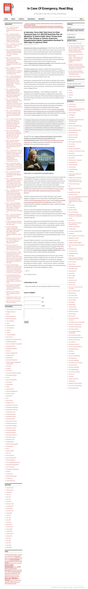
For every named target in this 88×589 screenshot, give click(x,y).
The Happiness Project (74, 349)
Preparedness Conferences (12, 409)
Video (11, 582)
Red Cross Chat (72, 284)
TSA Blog (71, 376)
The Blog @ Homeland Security (76, 337)
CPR (8, 559)
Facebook (20, 561)
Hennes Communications (74, 183)
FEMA (7, 563)
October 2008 (9, 531)
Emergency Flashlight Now (75, 148)
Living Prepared (72, 228)
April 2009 (8, 522)
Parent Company (72, 261)
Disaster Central (72, 128)
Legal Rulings (9, 384)
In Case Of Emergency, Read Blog (50, 8)
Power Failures (9, 400)
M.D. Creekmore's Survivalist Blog (76, 235)
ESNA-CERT (72, 157)
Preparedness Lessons (11, 428)
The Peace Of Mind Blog (74, 355)
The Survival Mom (73, 365)
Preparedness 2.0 (10, 402)
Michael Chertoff (9, 568)
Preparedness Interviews (11, 423)
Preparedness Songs (10, 437)
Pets (7, 398)
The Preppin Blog (72, 358)
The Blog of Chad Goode (74, 339)
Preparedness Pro (72, 271)
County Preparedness (11, 334)
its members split (33, 69)
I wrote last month (30, 177)
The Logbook (72, 353)
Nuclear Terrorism (10, 393)
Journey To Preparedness (74, 226)
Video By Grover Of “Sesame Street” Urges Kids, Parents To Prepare (13, 293)
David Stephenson (11, 561)
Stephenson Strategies (73, 311)
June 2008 (8, 540)
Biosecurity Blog (72, 106)
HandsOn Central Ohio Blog (75, 177)
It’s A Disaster (72, 220)
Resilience (7, 576)
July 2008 (8, 538)
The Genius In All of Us (74, 344)
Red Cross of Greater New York (13, 574)
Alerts (6, 556)
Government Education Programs (13, 373)
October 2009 (9, 508)
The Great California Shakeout (75, 346)
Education (8, 350)
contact (21, 19)
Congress (8, 330)
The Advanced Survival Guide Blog (76, 322)
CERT (7, 323)
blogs (9, 557)
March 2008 (9, 547)
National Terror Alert (73, 240)
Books (7, 314)
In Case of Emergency (73, 212)
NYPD (12, 571)
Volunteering (9, 478)
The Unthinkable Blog (73, 369)
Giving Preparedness (73, 169)
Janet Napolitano (9, 566)
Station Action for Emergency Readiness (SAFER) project (47, 250)
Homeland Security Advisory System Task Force (35, 48)
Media (7, 386)
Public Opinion (9, 446)
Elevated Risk (72, 146)
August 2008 (9, 536)
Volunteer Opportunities (11, 476)
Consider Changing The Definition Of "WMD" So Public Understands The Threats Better (14, 223)
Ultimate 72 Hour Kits (73, 378)
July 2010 (8, 494)
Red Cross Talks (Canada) (74, 290)
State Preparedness (10, 467)
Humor (7, 377)
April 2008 (8, 545)
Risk (10, 576)
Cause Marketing (10, 321)
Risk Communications (11, 457)
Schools (17, 576)
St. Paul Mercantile (73, 309)
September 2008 (9, 533)
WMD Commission (8, 583)
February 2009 (9, 526)
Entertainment (9, 357)
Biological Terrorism (10, 311)
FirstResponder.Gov (73, 162)
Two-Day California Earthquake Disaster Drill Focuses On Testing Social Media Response (76, 72)
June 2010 (8, 497)
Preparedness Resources (11, 434)
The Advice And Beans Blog (75, 324)
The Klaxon (71, 351)
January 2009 (9, 529)
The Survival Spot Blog (74, 367)
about (13, 19)
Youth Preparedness (10, 480)
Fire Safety (8, 366)
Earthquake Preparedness (11, 348)
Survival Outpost (72, 313)
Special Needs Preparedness (12, 464)
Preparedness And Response (75, 266)
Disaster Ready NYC (73, 132)
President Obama (10, 441)
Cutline (75, 587)
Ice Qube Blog (72, 207)
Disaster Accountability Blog (75, 125)
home (6, 19)
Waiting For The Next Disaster (75, 383)
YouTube (14, 583)
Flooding (8, 368)
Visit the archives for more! (75, 76)
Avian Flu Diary (72, 104)
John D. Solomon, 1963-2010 (75, 43)
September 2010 (9, 490)
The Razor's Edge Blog (74, 360)
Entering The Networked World (75, 155)
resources (31, 19)
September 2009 (9, 510)
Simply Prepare (72, 304)
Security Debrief (72, 300)
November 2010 (9, 487)
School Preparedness (10, 460)
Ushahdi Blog (72, 381)
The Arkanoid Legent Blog (74, 335)
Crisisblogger (72, 115)
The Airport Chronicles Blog (75, 326)
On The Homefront (73, 251)
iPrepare (70, 218)
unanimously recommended (30, 71)
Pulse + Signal (72, 275)
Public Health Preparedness (12, 444)
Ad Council (20, 554)
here (70, 186)
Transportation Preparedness (12, 469)
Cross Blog (71, 117)
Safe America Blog (73, 295)
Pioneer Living (72, 264)
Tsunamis (8, 471)
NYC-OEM (7, 571)
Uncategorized (9, 473)
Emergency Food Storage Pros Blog (76, 151)
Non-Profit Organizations (11, 391)
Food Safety (9, 370)
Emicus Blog (71, 153)
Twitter (7, 580)
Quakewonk (71, 277)
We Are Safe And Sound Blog (75, 385)
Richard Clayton (72, 293)
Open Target (71, 255)
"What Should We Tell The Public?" (14, 309)
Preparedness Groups (11, 416)
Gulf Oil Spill (19, 563)
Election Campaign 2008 (11, 353)
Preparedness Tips (10, 439)
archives (41, 19)
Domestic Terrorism (10, 346)
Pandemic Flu (9, 395)
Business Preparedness (11, 318)
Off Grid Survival (72, 248)
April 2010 (8, 501)
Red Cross (8, 453)
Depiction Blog (72, 123)
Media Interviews (10, 389)
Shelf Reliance (72, 302)
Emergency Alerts (10, 355)
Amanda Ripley (10, 556)
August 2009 (9, 513)
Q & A (7, 448)
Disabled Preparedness (11, 341)
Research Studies (10, 455)
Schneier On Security (73, 297)
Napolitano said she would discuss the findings (39, 63)
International (9, 382)
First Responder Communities (75, 160)
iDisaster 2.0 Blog (73, 209)
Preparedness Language (11, 425)
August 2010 (9, 492)
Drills (16, 561)
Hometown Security (73, 194)
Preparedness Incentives (11, 421)
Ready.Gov (15, 573)
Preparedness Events (10, 411)
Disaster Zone (72, 139)
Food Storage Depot (73, 164)
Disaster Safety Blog (73, 135)
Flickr (70, 97)
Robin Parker (13, 576)
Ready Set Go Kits (73, 280)
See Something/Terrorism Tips (13, 462)
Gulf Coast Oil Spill (12, 563)
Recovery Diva (72, 282)
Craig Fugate (14, 559)
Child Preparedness (10, 325)
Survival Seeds (72, 316)
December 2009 (9, 503)
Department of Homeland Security (13, 339)
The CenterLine (72, 342)
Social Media (11, 578)
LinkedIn (71, 92)
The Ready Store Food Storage (75, 362)
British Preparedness (10, 316)
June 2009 (8, 517)
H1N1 (7, 565)
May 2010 (8, 499)
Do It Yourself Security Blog (75, 141)
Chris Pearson (81, 587)
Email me (69, 27)
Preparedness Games (10, 414)
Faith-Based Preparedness (12, 360)
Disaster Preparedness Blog (75, 130)
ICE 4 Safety (71, 205)
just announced (59, 248)
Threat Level (71, 374)
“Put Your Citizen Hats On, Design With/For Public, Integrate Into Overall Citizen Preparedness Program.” (43, 190)
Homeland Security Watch (74, 192)
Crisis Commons (72, 112)
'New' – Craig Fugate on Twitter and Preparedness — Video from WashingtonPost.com (14, 45)
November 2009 (9, 506)
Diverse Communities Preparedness (14, 343)
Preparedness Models (11, 430)
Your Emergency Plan (73, 388)
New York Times (18, 570)
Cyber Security (9, 337)
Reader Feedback (10, 450)
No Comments (35, 44)
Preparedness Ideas (10, 418)
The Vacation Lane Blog (74, 371)
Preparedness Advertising (11, 405)
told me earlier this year (39, 200)
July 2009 (8, 515)
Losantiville (71, 233)
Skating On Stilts (72, 306)
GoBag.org (71, 171)
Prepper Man (71, 273)
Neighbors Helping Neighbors (75, 242)
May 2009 (8, 519)
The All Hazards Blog (73, 329)
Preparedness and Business (12, 407)
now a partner (33, 221)
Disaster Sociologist (73, 137)
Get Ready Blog (72, 167)
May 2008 (8, 542)
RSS (81, 19)
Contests (8, 332)
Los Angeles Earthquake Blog (75, 231)
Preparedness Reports (11, 432)
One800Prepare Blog (73, 253)
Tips (19, 578)
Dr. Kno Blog (72, 144)
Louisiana (15, 566)
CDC (13, 557)
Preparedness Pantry (73, 268)
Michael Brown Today (73, 238)
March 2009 (9, 524)
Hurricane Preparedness (11, 379)
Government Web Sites (11, 375)
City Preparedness (10, 327)
